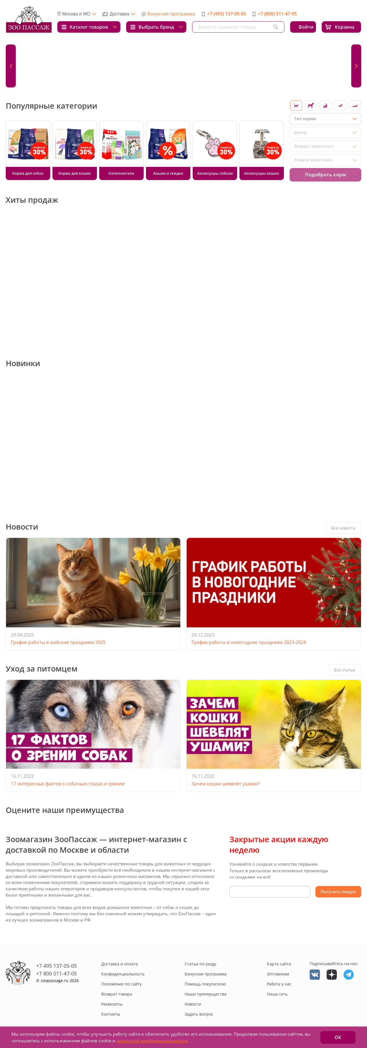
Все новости (343, 528)
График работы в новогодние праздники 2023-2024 (249, 642)
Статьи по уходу (200, 964)
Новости (193, 1004)
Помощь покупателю (205, 984)
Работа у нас (279, 984)
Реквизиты (111, 1004)
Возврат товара (116, 994)
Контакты (110, 1014)
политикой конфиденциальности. (152, 1040)
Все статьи (344, 670)
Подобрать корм (325, 174)
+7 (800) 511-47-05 (277, 14)
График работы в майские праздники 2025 (58, 642)
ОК (338, 1037)
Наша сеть (277, 994)
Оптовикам (278, 974)
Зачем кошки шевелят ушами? (226, 783)
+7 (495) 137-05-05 (226, 14)
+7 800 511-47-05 (56, 973)
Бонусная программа (171, 14)
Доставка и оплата (119, 964)
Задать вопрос (199, 1014)
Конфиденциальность (123, 974)
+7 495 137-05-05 (56, 965)
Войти (306, 27)
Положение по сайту (121, 984)
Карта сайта (279, 964)
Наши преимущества (206, 994)
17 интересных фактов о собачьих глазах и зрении (67, 783)
